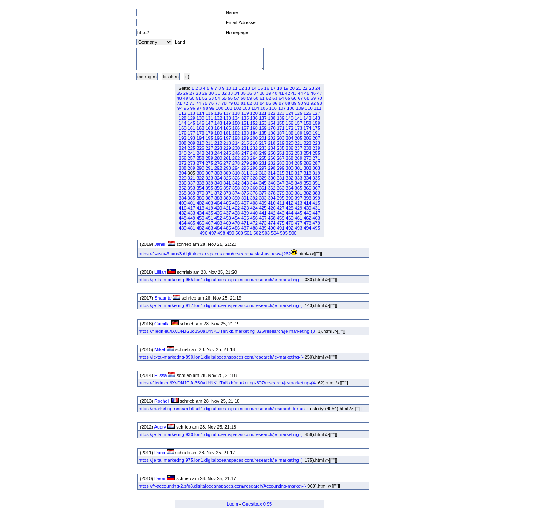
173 (298, 128)
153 (262, 123)
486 (236, 228)
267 (280, 158)
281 (262, 163)
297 (262, 168)
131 (209, 118)
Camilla (162, 323)
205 (298, 138)
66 (293, 98)
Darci (159, 452)
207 (316, 138)
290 (200, 168)
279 (245, 163)
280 (254, 163)
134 (236, 118)
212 (218, 143)
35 (243, 93)
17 (273, 88)
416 (182, 208)
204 (289, 138)
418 (200, 208)
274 (200, 163)
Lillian (160, 272)
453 (227, 218)
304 (182, 173)
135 (245, 118)
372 (218, 193)
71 (179, 103)
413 (298, 203)
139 (280, 118)
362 (271, 188)
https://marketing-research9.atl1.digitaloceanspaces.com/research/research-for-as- (222, 408)
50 (191, 98)
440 (254, 213)
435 (209, 213)
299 (280, 168)
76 (211, 103)
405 (227, 203)
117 (227, 113)
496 (203, 232)
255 (316, 153)
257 (191, 158)
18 (279, 88)
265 (262, 158)
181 (227, 133)
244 (218, 153)
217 (262, 143)
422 (236, 208)
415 (316, 203)
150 (236, 123)
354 (200, 188)
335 (316, 178)
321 (191, 178)
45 (306, 93)
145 (191, 123)
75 (204, 103)
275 (209, 163)
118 (236, 113)
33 (230, 93)
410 (271, 203)
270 (307, 158)
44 (300, 93)
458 (271, 218)
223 (316, 143)
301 (298, 168)
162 (200, 128)
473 (262, 223)
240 (182, 153)
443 (280, 213)
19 (285, 88)
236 (289, 148)
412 (289, 203)
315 (280, 173)
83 (255, 103)
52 (204, 98)
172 (289, 128)
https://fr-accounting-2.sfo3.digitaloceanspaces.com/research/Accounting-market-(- (222, 485)
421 (227, 208)
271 (316, 158)
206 (307, 138)
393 (262, 198)
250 (271, 153)
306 (200, 173)
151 (245, 123)
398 (307, 198)
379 (280, 193)
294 (236, 168)
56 (230, 98)
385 (191, 198)
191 (316, 133)
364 (289, 188)
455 (245, 218)
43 (293, 93)
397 (298, 198)
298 (271, 168)
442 (271, 213)
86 (274, 103)
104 (255, 108)
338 (200, 183)
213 (227, 143)
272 (182, 163)
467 (209, 223)
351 (316, 183)
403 (209, 203)
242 (200, 153)
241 (191, 153)
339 (209, 183)
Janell (160, 244)
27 (191, 93)
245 (227, 153)
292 (218, 168)
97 (199, 108)
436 (218, 213)
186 (271, 133)
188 (289, 133)
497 (212, 232)
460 (289, 218)
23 (311, 88)
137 (262, 118)
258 (200, 158)
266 (271, 158)
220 (289, 143)
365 (298, 188)
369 (191, 193)
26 (185, 93)
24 (317, 88)
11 (234, 88)
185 (262, 133)
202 (271, 138)
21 (298, 88)
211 (209, 143)
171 (280, 128)
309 (227, 173)
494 (307, 228)
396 (289, 198)
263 (245, 158)
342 (236, 183)
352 (182, 188)
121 (262, 113)
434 (200, 213)
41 (281, 93)
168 (254, 128)
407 (245, 203)
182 (236, 133)
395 (280, 198)
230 (236, 148)
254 (307, 153)
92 (313, 103)
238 (307, 148)
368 (182, 193)
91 (306, 103)
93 (319, 103)
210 (200, 143)
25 (179, 93)
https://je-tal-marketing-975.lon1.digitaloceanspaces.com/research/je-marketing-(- (221, 460)
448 (182, 218)
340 (218, 183)
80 (236, 103)
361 (262, 188)
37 (255, 93)
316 (289, 173)
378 (271, 193)
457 (262, 218)
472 (254, 223)
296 (254, 168)
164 (218, 128)
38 (262, 93)
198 (236, 138)
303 (316, 168)
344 (254, 183)
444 (289, 213)
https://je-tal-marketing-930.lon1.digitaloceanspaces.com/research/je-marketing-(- (221, 434)
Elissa (160, 375)
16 (266, 88)
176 (182, 133)
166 (236, 128)
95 (186, 108)
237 (298, 148)
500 (239, 232)
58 (243, 98)
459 (280, 218)
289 (191, 168)
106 (272, 108)
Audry (160, 426)
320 (182, 178)
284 (289, 163)
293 (227, 168)
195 (209, 138)
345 (262, 183)
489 (262, 228)
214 (236, 143)
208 (182, 143)
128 (182, 118)
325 (227, 178)
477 (298, 223)
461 (298, 218)
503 (266, 232)
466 (200, 223)
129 (191, 118)
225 (191, 148)
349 (298, 183)
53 (211, 98)
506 (292, 232)
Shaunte (163, 297)
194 (200, 138)
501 (248, 232)
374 (236, 193)
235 (280, 148)
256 (182, 158)
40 (274, 93)
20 (292, 88)
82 (249, 103)
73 (191, 103)
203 (280, 138)
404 (218, 203)
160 (182, 128)
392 (254, 198)
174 (307, 128)
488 (254, 228)
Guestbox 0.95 (257, 503)
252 (289, 153)
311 (245, 173)
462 (307, 218)
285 (298, 163)
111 (317, 108)
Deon (159, 478)
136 (254, 118)
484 (218, 228)
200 (254, 138)
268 (289, 158)
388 (218, 198)
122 (271, 113)
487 (245, 228)
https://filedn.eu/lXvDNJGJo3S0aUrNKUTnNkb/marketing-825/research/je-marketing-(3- (227, 331)
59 (249, 98)
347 (280, 183)
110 (308, 108)
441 (262, 213)
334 (307, 178)
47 (319, 93)
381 (298, 193)
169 (262, 128)
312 (254, 173)
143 (316, 118)
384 (182, 198)
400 (182, 203)
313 (262, 173)
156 (289, 123)
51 (198, 98)
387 (209, 198)
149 (227, 123)
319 (316, 173)
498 (221, 232)
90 (300, 103)
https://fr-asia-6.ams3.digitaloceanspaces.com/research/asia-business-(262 (215, 253)
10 (228, 88)
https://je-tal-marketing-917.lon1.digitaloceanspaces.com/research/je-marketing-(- (221, 305)
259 (209, 158)
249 (262, 153)
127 (316, 113)
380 (289, 193)
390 (236, 198)
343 (245, 183)
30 (211, 93)
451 (209, 218)
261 (227, 158)
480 (182, 228)
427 (280, 208)
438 (236, 213)
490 (271, 228)
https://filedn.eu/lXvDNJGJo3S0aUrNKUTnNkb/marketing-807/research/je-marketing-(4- (227, 382)
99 (211, 108)
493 (298, 228)
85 (268, 103)
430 (307, 208)
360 (254, 188)
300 (289, 168)
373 (227, 193)
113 (191, 113)
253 (298, 153)
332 (289, 178)
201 (262, 138)
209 (191, 143)
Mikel (159, 349)
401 (191, 203)
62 (268, 98)
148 (218, 123)
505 (283, 232)
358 (236, 188)
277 (227, 163)
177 (191, 133)
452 (218, 218)
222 (307, 143)
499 (230, 232)
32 (224, 93)
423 (245, 208)
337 (191, 183)
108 (290, 108)
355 (209, 188)
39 (268, 93)
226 (200, 148)
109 (300, 108)
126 (307, 113)
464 (182, 223)
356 (218, 188)
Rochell (162, 401)
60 (255, 98)
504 (275, 232)
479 (316, 223)
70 (319, 98)
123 (280, 113)
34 (236, 93)
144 (182, 123)
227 (209, 148)
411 (280, 203)
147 (209, 123)
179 (209, 133)
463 (316, 218)
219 (280, 143)
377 (262, 193)
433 (191, 213)
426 (271, 208)
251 (280, 153)
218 (271, 143)
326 (236, 178)
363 (280, 188)
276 (218, 163)
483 (209, 228)
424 (254, 208)
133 (227, 118)
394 (271, 198)
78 (224, 103)
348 (289, 183)
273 (191, 163)
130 (200, 118)
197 (227, 138)
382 (307, 193)
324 (218, 178)
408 (254, 203)
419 (209, 208)
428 (289, 208)
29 (204, 93)
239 (316, 148)
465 (191, 223)
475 (280, 223)
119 (245, 113)
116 (218, 113)
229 (227, 148)
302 (307, 168)
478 (307, 223)
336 (182, 183)
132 (218, 118)
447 (316, 213)
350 (307, 183)
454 (236, 218)
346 (271, 183)
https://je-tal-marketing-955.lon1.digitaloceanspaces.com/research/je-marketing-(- (221, 279)
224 (182, 148)
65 (287, 98)
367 (316, 188)
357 (227, 188)
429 (298, 208)
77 (217, 103)
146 (200, 123)
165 (227, 128)
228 (218, 148)
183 (245, 133)
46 (313, 93)
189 (298, 133)
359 (245, 188)
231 (245, 148)
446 (307, 213)
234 (271, 148)
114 (200, 113)
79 (230, 103)
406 (236, 203)
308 (218, 173)
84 (262, 103)
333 (298, 178)
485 (227, 228)
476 (289, 223)
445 (298, 213)
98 (205, 108)
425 (262, 208)
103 (246, 108)
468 (218, 223)
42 (287, 93)
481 (191, 228)
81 (243, 103)
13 (247, 88)
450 (200, 218)
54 (217, 98)
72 (185, 103)
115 (209, 113)
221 (298, 143)
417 (191, 208)
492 (289, 228)
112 (182, 113)
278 (236, 163)
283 (280, 163)
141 (298, 118)
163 (209, 128)
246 (236, 153)
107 (282, 108)
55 (224, 98)
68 (306, 98)
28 (198, 93)
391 (245, 198)
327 (245, 178)
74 (198, 103)
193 (191, 138)
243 (209, 153)
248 (254, 153)
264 (254, 158)
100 (219, 108)
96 (192, 108)
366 (307, 188)
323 (209, 178)
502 (257, 232)
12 (241, 88)
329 (262, 178)
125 (298, 113)
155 (280, 123)
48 (179, 98)
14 (254, 88)
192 (182, 138)
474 (271, 223)
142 (307, 118)
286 (307, 163)
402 (200, 203)
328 (254, 178)
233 (262, 148)
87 (281, 103)
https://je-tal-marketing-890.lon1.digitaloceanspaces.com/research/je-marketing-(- (221, 356)
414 (307, 203)
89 (293, 103)
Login (232, 503)
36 (249, 93)
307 (209, 173)
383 (316, 193)
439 (245, 213)
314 (271, 173)
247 (245, 153)
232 (254, 148)
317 (298, 173)
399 (316, 198)
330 (271, 178)
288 (182, 168)
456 (254, 218)
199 (245, 138)
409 (262, 203)
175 (316, 128)
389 (227, 198)
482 (200, 228)
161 (191, 128)
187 (280, 133)
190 (307, 133)
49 (185, 98)
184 (254, 133)
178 (200, 133)
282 (271, 163)
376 (254, 193)
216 (254, 143)
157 (298, 123)
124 (289, 113)
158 (307, 123)
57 (236, 98)
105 (264, 108)
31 (217, 93)
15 (260, 88)
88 (287, 103)
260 (218, 158)
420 (218, 208)
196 (218, 138)
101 (228, 108)
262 (236, 158)
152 (254, 123)
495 (316, 228)
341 (227, 183)
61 (262, 98)
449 (191, 218)
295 (245, 168)
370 (200, 193)
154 (271, 123)
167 (245, 128)
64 (281, 98)
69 (313, 98)
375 (245, 193)
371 (209, 193)
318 (307, 173)
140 (289, 118)
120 (254, 113)
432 (182, 213)
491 (280, 228)
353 (191, 188)
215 (245, 143)
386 (200, 198)
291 (209, 168)
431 (316, 208)
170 (271, 128)
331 (280, 178)
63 (274, 98)
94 (179, 108)
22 (304, 88)
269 (298, 158)
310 (236, 173)
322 (200, 178)
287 (316, 163)
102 (237, 108)
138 (271, 118)
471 (245, 223)
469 (227, 223)
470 (236, 223)
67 (300, 98)
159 (316, 123)
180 (218, 133)
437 (227, 213)
